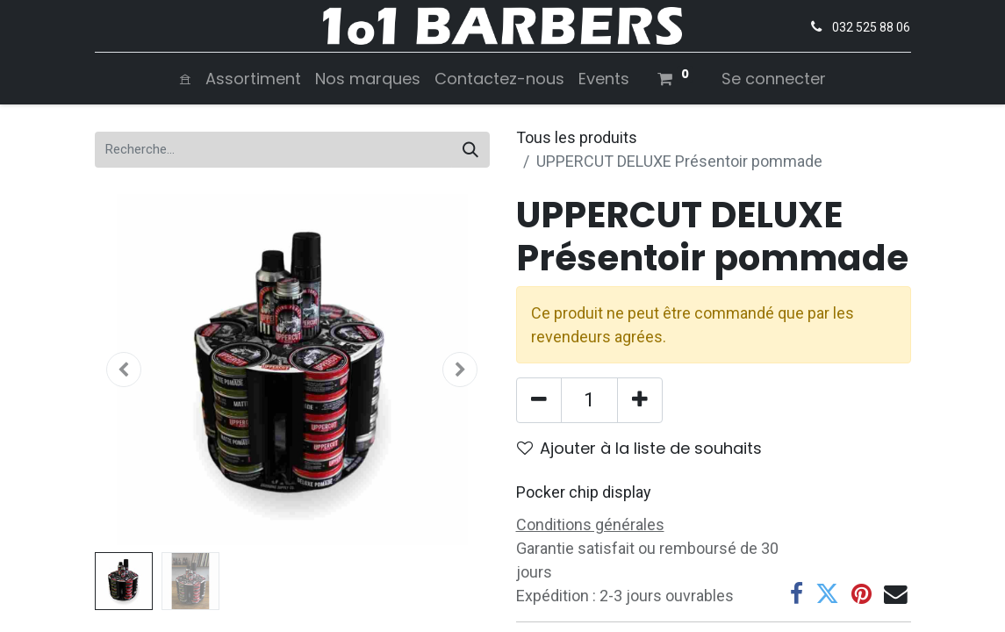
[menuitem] (185, 78)
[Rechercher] (470, 150)
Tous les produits (576, 137)
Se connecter (773, 79)
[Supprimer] (539, 400)
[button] (124, 369)
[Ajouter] (640, 400)
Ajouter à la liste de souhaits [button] (639, 448)
